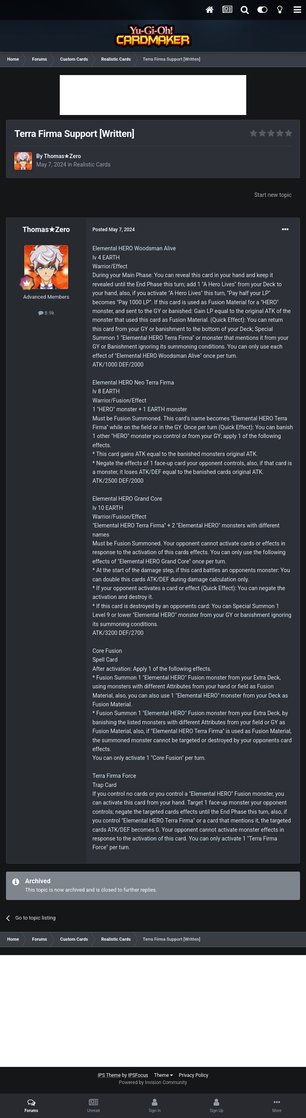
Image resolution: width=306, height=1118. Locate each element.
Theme (163, 1075)
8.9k (46, 313)
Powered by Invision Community (153, 1082)
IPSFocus (138, 1075)
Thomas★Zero (62, 156)
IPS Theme (109, 1075)
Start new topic (273, 195)
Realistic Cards (92, 164)
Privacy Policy (193, 1075)
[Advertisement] (153, 95)
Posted (113, 229)
